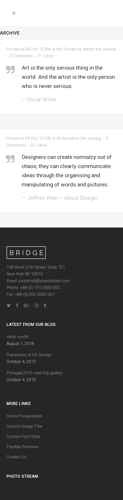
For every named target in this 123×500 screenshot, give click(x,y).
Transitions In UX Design (29, 354)
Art (59, 49)
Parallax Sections (22, 446)
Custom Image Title (24, 426)
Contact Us (16, 456)
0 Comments (21, 55)
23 (39, 145)
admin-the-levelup (84, 138)
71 (46, 56)
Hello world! (18, 336)
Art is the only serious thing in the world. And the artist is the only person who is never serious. (68, 77)
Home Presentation (24, 416)
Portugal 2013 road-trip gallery (34, 372)
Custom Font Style (23, 436)
